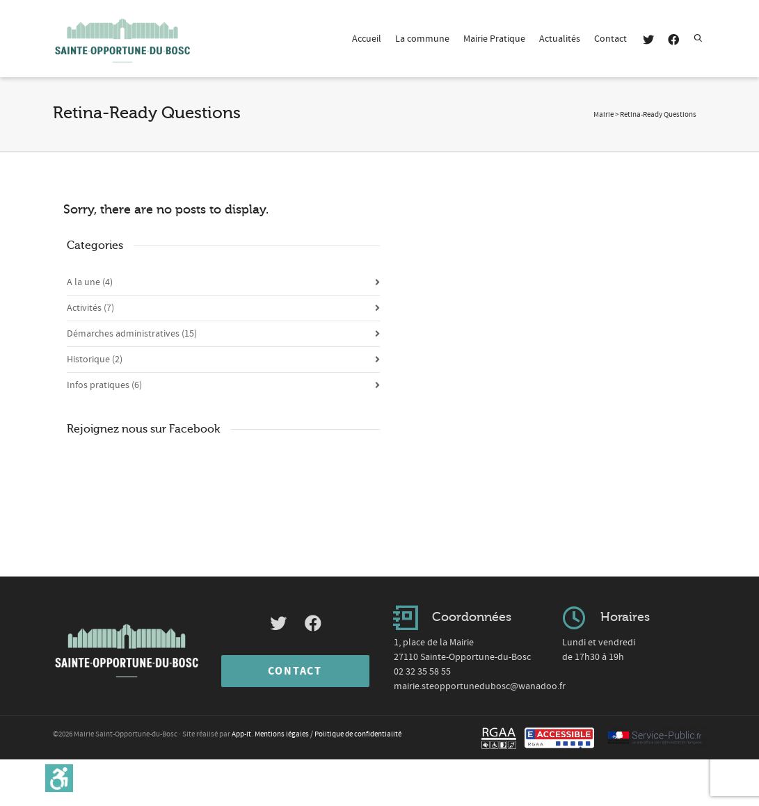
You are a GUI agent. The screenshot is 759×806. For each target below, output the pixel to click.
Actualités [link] (559, 39)
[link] (59, 778)
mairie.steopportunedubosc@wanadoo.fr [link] (480, 686)
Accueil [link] (366, 39)
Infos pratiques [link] (104, 385)
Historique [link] (94, 359)
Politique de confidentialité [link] (357, 734)
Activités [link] (90, 308)
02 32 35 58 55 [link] (422, 672)
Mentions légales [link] (282, 734)
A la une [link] (90, 282)
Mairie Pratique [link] (494, 39)
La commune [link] (422, 39)
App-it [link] (241, 734)
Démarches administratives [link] (132, 334)
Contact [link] (610, 39)
